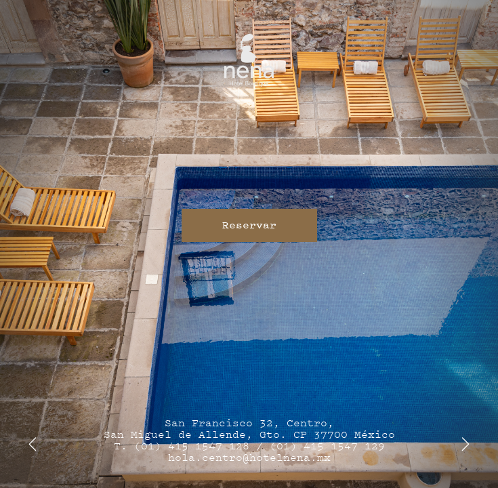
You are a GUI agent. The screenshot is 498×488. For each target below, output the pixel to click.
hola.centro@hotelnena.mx (249, 457)
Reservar (249, 225)
